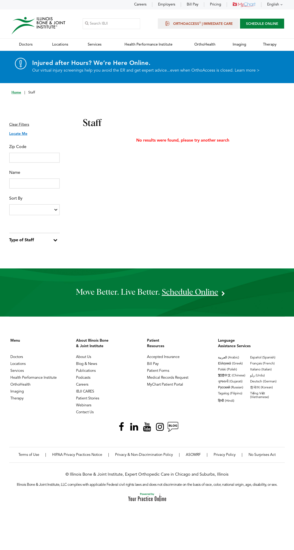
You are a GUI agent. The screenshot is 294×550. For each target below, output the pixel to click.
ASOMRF (193, 455)
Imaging (17, 391)
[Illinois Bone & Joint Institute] (38, 25)
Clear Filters (19, 125)
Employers (166, 4)
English (273, 4)
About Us (83, 357)
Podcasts (83, 378)
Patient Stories (87, 398)
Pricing (215, 4)
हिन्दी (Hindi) (226, 400)
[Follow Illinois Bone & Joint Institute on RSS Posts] (172, 427)
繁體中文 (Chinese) (231, 375)
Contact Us (85, 412)
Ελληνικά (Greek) (230, 363)
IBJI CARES (85, 391)
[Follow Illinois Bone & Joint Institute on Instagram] (160, 427)
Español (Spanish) (262, 357)
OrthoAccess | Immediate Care (198, 23)
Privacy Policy (225, 455)
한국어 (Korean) (261, 387)
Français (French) (262, 363)
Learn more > (247, 70)
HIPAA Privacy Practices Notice (77, 455)
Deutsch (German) (263, 381)
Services (17, 371)
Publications (86, 371)
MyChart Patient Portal (165, 385)
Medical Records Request (167, 378)
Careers (140, 4)
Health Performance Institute (33, 378)
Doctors (16, 357)
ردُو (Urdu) (257, 375)
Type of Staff (21, 240)
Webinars (83, 405)
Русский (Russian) (230, 387)
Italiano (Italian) (261, 369)
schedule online (190, 292)
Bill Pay (192, 4)
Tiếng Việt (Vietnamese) (259, 395)
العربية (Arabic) (228, 357)
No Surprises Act (262, 455)
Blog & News (86, 364)
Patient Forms (158, 371)
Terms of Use (28, 455)
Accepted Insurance (163, 357)
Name (14, 173)
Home (16, 92)
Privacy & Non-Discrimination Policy (144, 455)
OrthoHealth (20, 385)
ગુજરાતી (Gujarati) (230, 381)
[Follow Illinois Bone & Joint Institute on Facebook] (121, 427)
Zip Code (17, 147)
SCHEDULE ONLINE (262, 24)
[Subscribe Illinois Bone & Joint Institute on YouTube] (147, 427)
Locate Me (18, 134)
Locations (18, 364)
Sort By (16, 198)
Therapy (17, 398)
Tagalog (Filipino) (230, 393)
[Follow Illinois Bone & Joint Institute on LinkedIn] (134, 427)
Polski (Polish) (227, 369)
